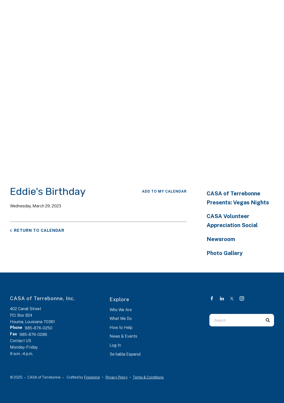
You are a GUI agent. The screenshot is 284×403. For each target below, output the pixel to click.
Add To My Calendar (164, 191)
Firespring (92, 377)
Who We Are (121, 309)
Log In (115, 345)
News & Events (123, 336)
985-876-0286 (33, 334)
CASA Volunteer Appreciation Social (232, 220)
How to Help (121, 327)
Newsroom (221, 239)
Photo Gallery (225, 253)
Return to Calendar (39, 230)
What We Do (121, 318)
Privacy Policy (116, 377)
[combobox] (235, 320)
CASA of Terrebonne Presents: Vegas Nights (238, 198)
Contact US (20, 340)
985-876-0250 (38, 328)
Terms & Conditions (148, 377)
